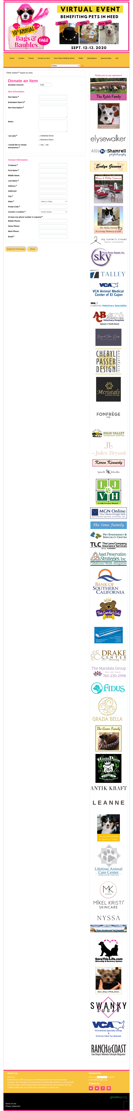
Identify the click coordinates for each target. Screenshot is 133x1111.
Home (12, 58)
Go (82, 66)
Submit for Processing (16, 249)
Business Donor (47, 140)
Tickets (31, 58)
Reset (32, 249)
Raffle (81, 58)
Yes (42, 145)
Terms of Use (10, 1104)
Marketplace (92, 58)
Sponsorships (106, 58)
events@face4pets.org (98, 1080)
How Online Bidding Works (64, 58)
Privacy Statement (12, 1106)
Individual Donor (47, 136)
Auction (21, 58)
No (47, 145)
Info (116, 58)
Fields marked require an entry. (19, 72)
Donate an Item (44, 58)
